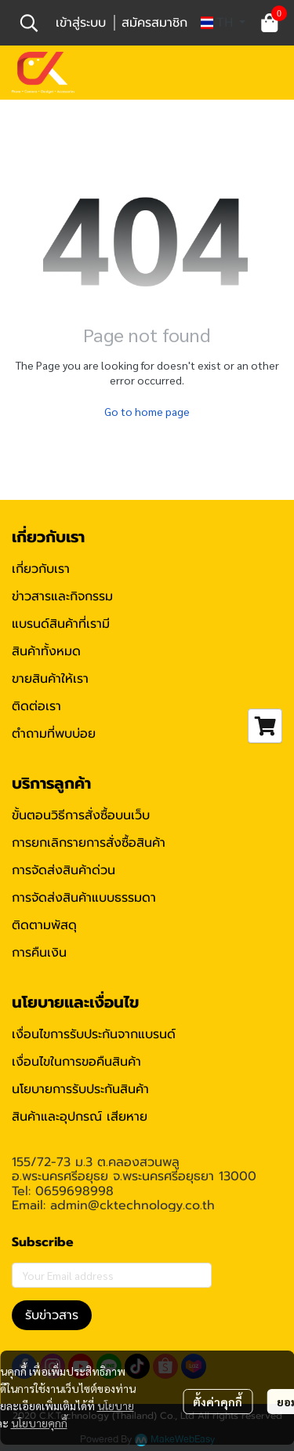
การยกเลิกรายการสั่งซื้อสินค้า (88, 842)
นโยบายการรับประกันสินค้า (80, 1089)
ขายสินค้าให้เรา (50, 678)
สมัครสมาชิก (154, 22)
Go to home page (147, 411)
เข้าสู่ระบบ (81, 22)
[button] (29, 22)
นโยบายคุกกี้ (39, 1423)
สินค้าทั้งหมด (46, 651)
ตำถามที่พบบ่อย (54, 733)
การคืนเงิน (39, 952)
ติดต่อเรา (36, 706)
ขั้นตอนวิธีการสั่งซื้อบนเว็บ (81, 815)
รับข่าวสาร (51, 1315)
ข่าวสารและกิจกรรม (62, 596)
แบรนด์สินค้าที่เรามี (61, 623)
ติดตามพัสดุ (44, 925)
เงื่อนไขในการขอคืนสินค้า (76, 1061)
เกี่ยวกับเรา (41, 569)
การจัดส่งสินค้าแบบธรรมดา (84, 897)
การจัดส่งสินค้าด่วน (63, 870)
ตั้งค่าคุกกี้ (217, 1401)
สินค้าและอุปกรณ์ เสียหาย (79, 1116)
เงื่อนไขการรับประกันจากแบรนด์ (94, 1034)
